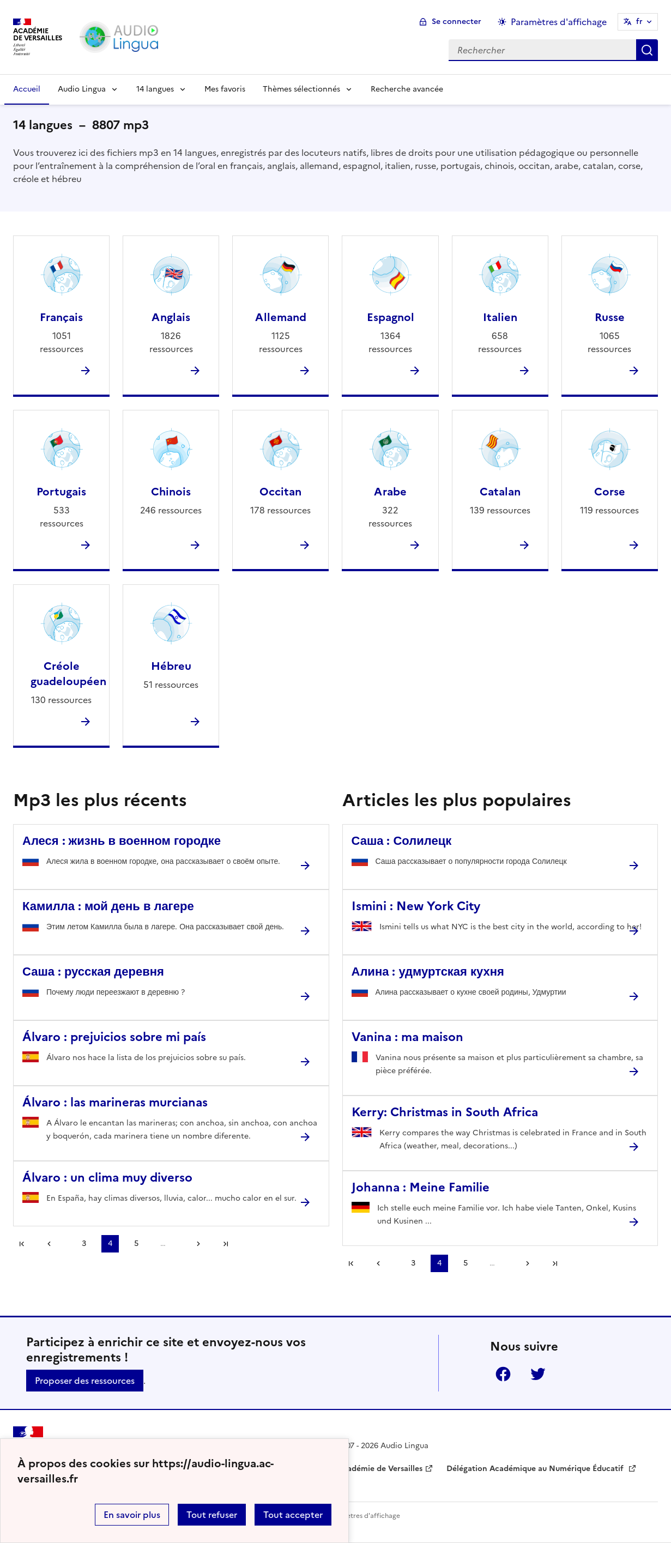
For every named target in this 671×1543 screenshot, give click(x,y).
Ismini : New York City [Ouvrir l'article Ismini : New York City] (416, 906)
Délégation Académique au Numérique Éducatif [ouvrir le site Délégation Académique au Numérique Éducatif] (536, 1468)
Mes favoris (224, 89)
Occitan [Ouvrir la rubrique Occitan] (280, 491)
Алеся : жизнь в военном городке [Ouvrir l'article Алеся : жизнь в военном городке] (121, 841)
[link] (53, 1243)
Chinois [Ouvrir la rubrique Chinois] (171, 491)
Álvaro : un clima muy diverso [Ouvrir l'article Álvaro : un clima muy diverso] (107, 1178)
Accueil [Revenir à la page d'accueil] (26, 89)
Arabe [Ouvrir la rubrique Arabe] (390, 491)
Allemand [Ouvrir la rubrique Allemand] (280, 317)
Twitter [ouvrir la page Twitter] (538, 1374)
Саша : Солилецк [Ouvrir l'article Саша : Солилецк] (402, 841)
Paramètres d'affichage (363, 1516)
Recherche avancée (407, 89)
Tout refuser (211, 1514)
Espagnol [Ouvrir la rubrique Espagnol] (390, 317)
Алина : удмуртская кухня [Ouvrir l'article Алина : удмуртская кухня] (428, 972)
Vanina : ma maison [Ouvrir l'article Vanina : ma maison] (407, 1037)
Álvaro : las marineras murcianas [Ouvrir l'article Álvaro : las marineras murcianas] (115, 1102)
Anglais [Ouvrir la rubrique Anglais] (171, 317)
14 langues (155, 89)
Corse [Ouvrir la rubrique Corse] (609, 491)
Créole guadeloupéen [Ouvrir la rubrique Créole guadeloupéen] (68, 673)
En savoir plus (132, 1514)
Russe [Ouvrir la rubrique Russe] (610, 317)
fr (639, 21)
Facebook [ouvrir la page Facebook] (503, 1374)
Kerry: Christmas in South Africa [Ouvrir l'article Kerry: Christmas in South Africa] (445, 1112)
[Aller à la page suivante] (194, 1243)
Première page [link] (22, 1243)
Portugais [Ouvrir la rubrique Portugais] (61, 491)
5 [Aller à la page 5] (136, 1243)
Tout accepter (293, 1514)
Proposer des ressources (85, 1380)
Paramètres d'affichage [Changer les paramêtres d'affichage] (559, 21)
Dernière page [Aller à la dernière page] (225, 1243)
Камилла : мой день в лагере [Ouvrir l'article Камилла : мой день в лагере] (108, 906)
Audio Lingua (82, 89)
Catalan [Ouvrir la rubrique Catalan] (500, 491)
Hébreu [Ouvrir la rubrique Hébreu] (171, 666)
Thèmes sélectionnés (301, 89)
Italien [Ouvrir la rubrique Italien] (500, 317)
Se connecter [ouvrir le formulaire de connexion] (456, 21)
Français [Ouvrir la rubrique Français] (61, 317)
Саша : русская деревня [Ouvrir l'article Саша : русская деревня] (93, 972)
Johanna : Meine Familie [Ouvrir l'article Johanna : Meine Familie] (420, 1187)
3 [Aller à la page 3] (84, 1243)
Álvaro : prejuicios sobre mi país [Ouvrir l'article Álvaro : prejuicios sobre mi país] (114, 1037)
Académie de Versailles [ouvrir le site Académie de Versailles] (379, 1468)
